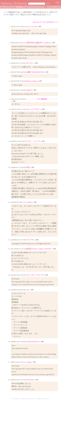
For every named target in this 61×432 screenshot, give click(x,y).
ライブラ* (30, 240)
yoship (28, 362)
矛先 (28, 167)
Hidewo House (31, 81)
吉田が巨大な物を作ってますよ (38, 43)
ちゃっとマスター (33, 109)
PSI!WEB (30, 380)
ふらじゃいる (31, 27)
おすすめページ (52, 22)
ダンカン (29, 63)
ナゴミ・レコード (33, 141)
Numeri (29, 202)
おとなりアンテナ (39, 22)
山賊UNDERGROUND (35, 72)
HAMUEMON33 (32, 342)
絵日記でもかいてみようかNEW (38, 249)
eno (27, 290)
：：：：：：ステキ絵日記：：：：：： (41, 99)
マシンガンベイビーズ (34, 275)
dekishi (29, 90)
